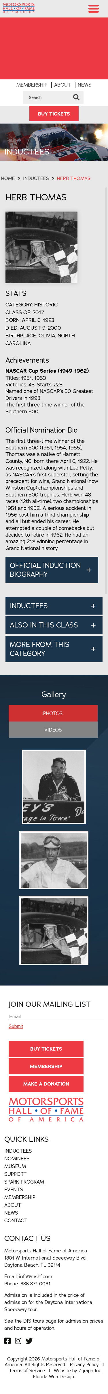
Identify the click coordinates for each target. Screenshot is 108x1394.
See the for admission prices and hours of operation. (53, 1324)
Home (8, 178)
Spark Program (24, 1182)
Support (15, 1174)
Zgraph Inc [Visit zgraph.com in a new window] (90, 1370)
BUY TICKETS (54, 114)
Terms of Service (27, 1370)
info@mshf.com (35, 1276)
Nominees (17, 1159)
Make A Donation (46, 1084)
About (62, 85)
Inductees (36, 178)
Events (13, 1189)
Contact (16, 1220)
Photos (53, 713)
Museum (15, 1166)
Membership (32, 85)
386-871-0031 (35, 1283)
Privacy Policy (84, 1364)
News (85, 85)
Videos (53, 730)
